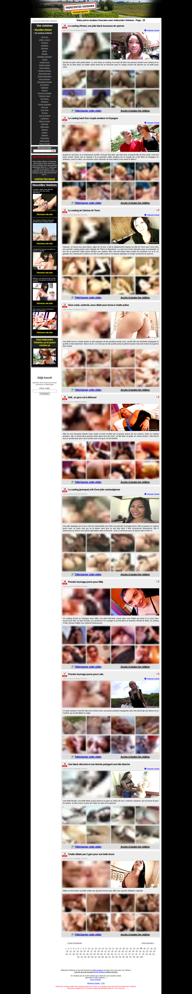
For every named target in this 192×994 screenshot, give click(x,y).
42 (109, 951)
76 (136, 954)
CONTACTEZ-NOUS (44, 179)
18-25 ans (44, 37)
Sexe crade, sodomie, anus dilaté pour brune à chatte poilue (98, 305)
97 (130, 957)
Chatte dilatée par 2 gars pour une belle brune (91, 854)
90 (106, 957)
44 (116, 951)
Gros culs (44, 107)
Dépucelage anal (45, 74)
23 (134, 948)
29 (155, 948)
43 (112, 951)
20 (124, 948)
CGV (103, 983)
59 (77, 954)
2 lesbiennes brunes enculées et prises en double (44, 250)
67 (105, 954)
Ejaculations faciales (44, 82)
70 (115, 954)
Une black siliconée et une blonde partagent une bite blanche (99, 764)
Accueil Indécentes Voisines (45, 21)
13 (99, 948)
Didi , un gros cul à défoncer (82, 397)
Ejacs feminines (44, 79)
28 (151, 948)
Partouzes (44, 124)
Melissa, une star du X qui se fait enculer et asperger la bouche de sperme (44, 280)
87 (96, 957)
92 (113, 957)
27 (148, 948)
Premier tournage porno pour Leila (85, 674)
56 (67, 954)
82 (78, 957)
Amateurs (44, 43)
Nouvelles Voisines (43, 30)
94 (120, 957)
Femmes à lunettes (44, 93)
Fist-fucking (44, 99)
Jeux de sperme (44, 116)
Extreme (45, 90)
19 (120, 948)
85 (89, 957)
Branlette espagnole (45, 57)
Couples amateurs (44, 71)
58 (74, 954)
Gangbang (44, 102)
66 (101, 954)
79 (147, 954)
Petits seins (44, 127)
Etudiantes (44, 88)
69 (112, 954)
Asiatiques (44, 45)
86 (92, 957)
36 (88, 951)
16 (110, 948)
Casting (44, 60)
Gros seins (44, 110)
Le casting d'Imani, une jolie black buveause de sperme (96, 26)
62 (88, 954)
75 (133, 954)
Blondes (44, 54)
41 (105, 951)
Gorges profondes (44, 104)
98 (134, 957)
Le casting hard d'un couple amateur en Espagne (93, 118)
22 (131, 948)
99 (137, 957)
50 (137, 951)
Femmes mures (44, 96)
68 (108, 954)
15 (106, 948)
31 (71, 951)
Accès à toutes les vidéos (135, 110)
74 (129, 954)
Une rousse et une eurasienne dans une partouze (43, 309)
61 (84, 954)
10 (89, 948)
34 (81, 951)
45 (119, 951)
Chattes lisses (45, 62)
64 (94, 954)
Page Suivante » (148, 943)
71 (119, 954)
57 (70, 954)
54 (151, 951)
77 (140, 954)
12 (96, 948)
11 (92, 948)
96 (127, 957)
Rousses (45, 130)
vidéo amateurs (97, 970)
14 (103, 948)
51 (140, 951)
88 (99, 957)
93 (116, 957)
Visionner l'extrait (153, 30)
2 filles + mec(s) (44, 40)
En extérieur (44, 85)
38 (95, 951)
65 (98, 954)
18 (117, 948)
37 (92, 951)
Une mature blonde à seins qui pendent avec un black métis (43, 220)
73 (126, 954)
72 (122, 954)
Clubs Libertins (44, 68)
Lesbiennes (44, 118)
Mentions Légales (93, 983)
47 (126, 951)
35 (85, 951)
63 (91, 954)
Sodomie (44, 135)
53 (147, 951)
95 (123, 957)
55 (154, 951)
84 (85, 957)
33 (78, 951)
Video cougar (44, 141)
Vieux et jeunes (44, 144)
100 (141, 957)
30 (67, 951)
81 (153, 954)
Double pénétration (44, 76)
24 (137, 948)
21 (127, 948)
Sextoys (45, 132)
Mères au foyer (44, 121)
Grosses (45, 113)
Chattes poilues (44, 65)
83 (82, 957)
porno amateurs (99, 972)
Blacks (44, 51)
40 (102, 951)
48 (130, 951)
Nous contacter (95, 980)
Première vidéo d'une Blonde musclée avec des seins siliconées (43, 191)
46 (123, 951)
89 (103, 957)
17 (113, 948)
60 (81, 954)
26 (145, 948)
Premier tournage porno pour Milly (85, 582)
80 (150, 954)
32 (74, 951)
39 (98, 951)
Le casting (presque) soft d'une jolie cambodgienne (94, 489)
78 (143, 954)
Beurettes (44, 48)
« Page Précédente (74, 943)
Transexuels (44, 138)
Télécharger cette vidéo (88, 110)
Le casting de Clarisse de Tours (84, 210)
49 (133, 951)
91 (110, 957)
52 (144, 951)
